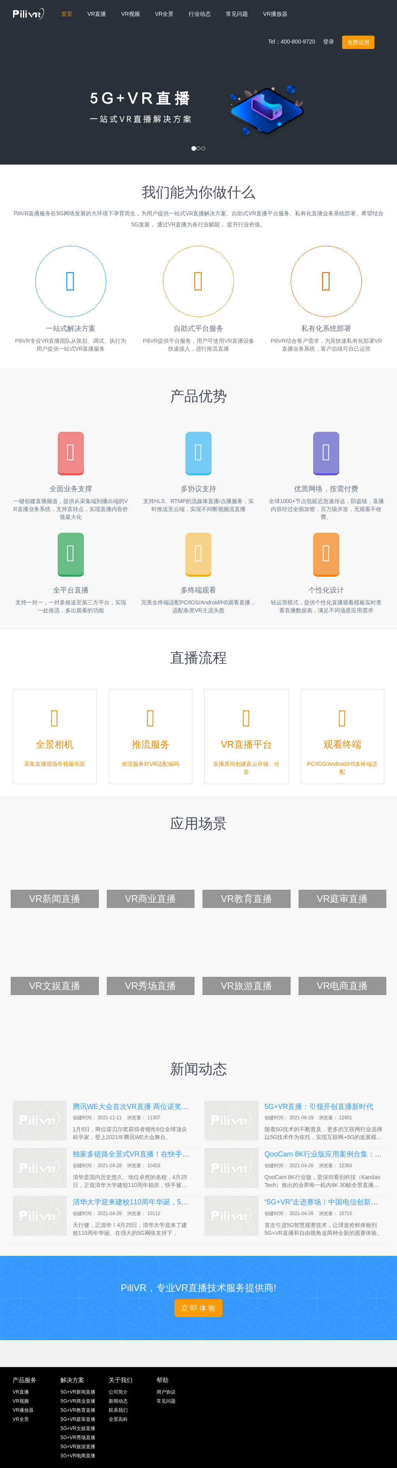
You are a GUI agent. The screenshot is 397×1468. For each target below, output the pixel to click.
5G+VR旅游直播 (77, 1446)
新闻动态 (118, 1401)
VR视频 (21, 1401)
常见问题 (166, 1401)
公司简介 (118, 1392)
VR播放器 (23, 1410)
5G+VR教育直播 (77, 1410)
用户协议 (166, 1392)
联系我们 (118, 1410)
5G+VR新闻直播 (77, 1392)
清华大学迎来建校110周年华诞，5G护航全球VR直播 (156, 1202)
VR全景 (21, 1419)
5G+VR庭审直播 (77, 1419)
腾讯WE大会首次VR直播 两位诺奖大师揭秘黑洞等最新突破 (166, 1107)
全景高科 (118, 1419)
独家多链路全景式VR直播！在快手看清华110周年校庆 (158, 1154)
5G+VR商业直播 (77, 1401)
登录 (328, 41)
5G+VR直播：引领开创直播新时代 (319, 1107)
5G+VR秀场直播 (77, 1437)
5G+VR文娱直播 (77, 1428)
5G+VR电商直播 (77, 1456)
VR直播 (21, 1392)
